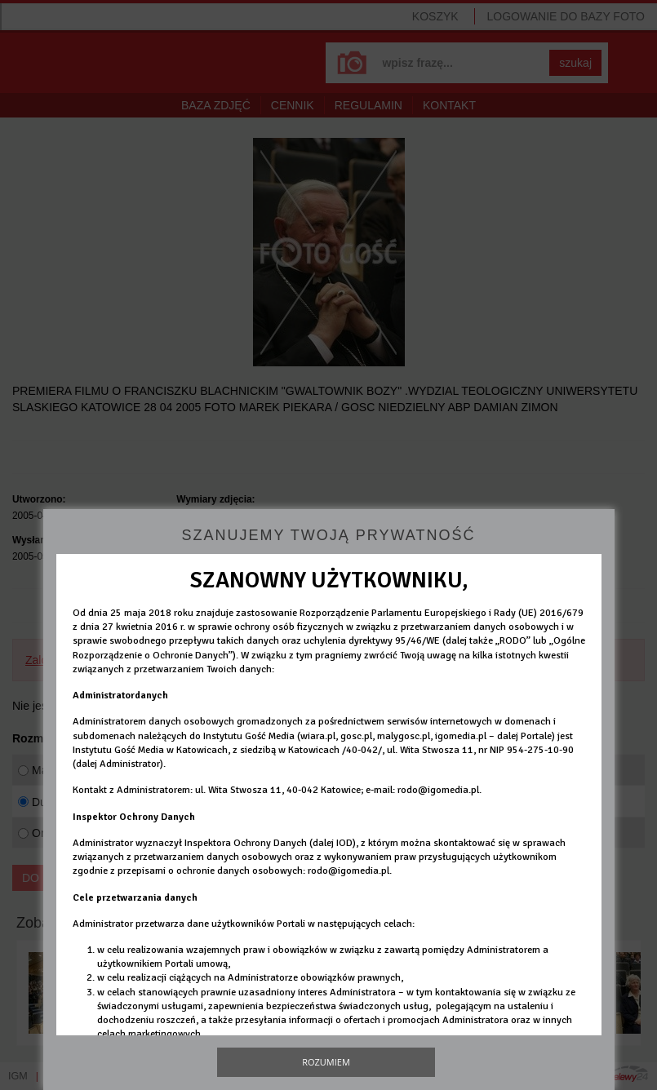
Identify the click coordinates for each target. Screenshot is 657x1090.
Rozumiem (326, 1062)
